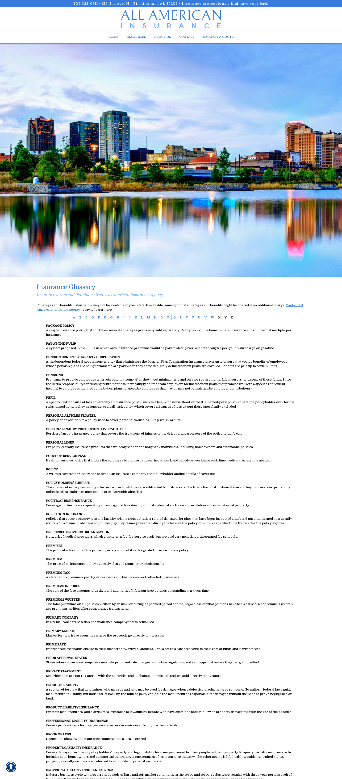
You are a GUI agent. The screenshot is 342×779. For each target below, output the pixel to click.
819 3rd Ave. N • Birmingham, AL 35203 (140, 3)
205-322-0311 (85, 3)
